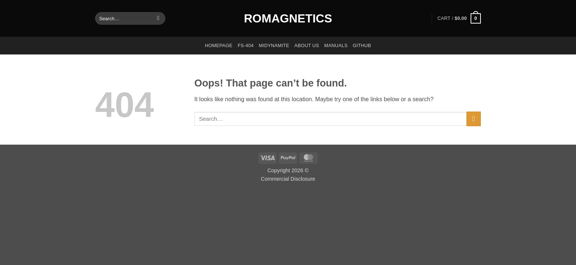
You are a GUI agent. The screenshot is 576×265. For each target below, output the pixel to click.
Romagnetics (288, 18)
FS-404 (246, 45)
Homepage (219, 45)
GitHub (362, 45)
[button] (459, 18)
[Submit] (158, 18)
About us (306, 45)
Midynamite (274, 45)
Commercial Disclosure (288, 179)
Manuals (336, 45)
